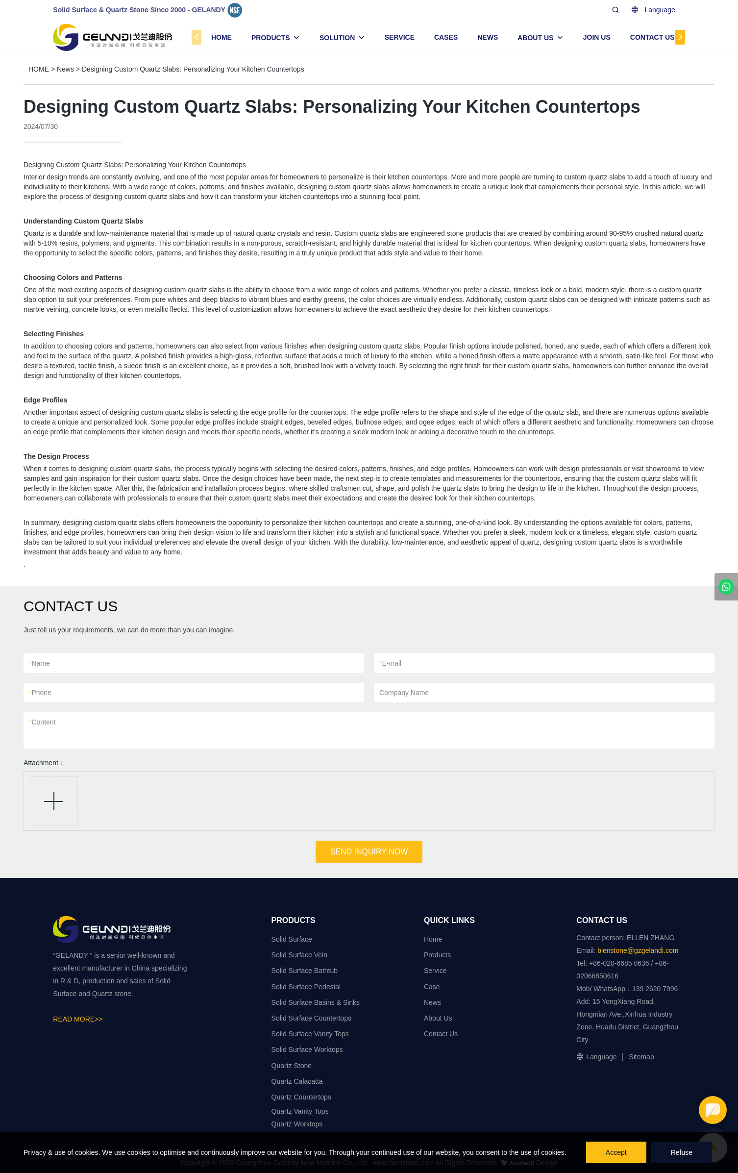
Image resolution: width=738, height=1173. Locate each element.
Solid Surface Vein (299, 955)
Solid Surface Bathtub (304, 970)
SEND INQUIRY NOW (369, 852)
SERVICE (400, 37)
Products (437, 955)
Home (433, 939)
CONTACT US (652, 37)
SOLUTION (337, 38)
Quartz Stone (291, 1066)
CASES (446, 37)
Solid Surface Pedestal (306, 987)
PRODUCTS (270, 38)
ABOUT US (535, 38)
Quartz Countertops (301, 1097)
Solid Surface (291, 939)
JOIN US (597, 37)
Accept (616, 1152)
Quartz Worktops (297, 1124)
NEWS (487, 37)
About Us (438, 1018)
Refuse (681, 1152)
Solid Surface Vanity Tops (310, 1034)
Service (435, 970)
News (65, 69)
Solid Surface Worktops (307, 1049)
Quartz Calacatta (297, 1081)
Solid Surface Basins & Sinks (315, 1002)
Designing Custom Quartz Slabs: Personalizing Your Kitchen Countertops (193, 69)
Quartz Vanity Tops (300, 1111)
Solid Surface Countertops (311, 1018)
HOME (221, 37)
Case (432, 987)
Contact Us (441, 1034)
